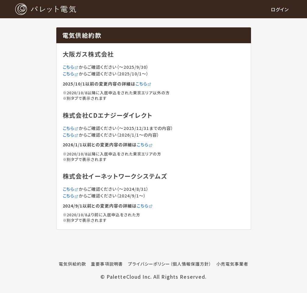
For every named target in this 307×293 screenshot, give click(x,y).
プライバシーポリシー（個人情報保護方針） (169, 264)
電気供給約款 (72, 264)
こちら (71, 67)
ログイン (280, 9)
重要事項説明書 (107, 264)
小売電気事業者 (232, 264)
